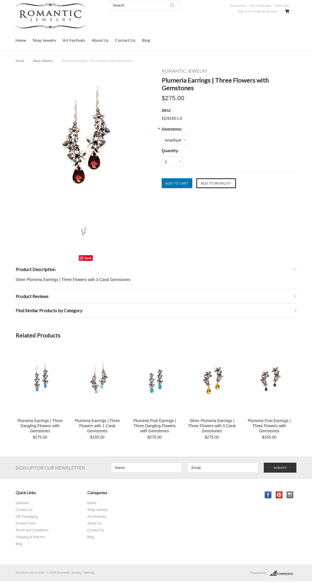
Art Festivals (74, 40)
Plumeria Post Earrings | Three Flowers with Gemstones (269, 425)
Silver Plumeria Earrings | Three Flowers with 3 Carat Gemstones (212, 425)
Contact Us (125, 40)
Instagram (290, 494)
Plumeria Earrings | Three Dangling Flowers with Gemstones (40, 425)
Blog (146, 40)
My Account (238, 5)
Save (88, 258)
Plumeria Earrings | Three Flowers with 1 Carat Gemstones (97, 425)
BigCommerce (282, 573)
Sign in (243, 11)
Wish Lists (282, 5)
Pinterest (279, 494)
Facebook (268, 494)
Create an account (264, 11)
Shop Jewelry (44, 40)
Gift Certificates (260, 5)
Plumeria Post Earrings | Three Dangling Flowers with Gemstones (154, 425)
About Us (100, 40)
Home (21, 40)
